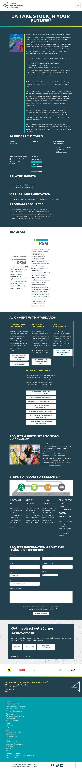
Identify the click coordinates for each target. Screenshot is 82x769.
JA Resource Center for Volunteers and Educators (29, 209)
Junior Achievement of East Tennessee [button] (20, 755)
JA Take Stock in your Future (19, 364)
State (44, 572)
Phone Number (48, 563)
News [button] (8, 739)
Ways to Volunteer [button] (13, 704)
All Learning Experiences (41, 398)
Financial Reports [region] (12, 720)
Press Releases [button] (11, 737)
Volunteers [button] (10, 702)
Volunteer (30, 647)
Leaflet (61, 663)
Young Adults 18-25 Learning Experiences (41, 422)
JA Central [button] (34, 766)
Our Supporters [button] (12, 718)
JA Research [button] (10, 734)
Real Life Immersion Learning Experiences (41, 416)
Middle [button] (8, 748)
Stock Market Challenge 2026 (25, 185)
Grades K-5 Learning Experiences (41, 402)
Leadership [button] (10, 725)
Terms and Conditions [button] (19, 764)
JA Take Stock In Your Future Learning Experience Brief (31, 214)
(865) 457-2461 (10, 691)
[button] (53, 765)
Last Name (46, 555)
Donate (17, 647)
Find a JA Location (12, 758)
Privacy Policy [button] (32, 764)
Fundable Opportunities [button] (15, 716)
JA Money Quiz (61, 152)
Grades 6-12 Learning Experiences (41, 406)
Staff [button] (7, 728)
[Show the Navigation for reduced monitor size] (78, 5)
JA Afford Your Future (63, 147)
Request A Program (46, 647)
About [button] (8, 723)
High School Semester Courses (41, 411)
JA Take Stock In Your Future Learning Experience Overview (33, 216)
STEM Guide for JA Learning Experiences (26, 218)
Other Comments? (16, 588)
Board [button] (8, 730)
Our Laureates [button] (11, 741)
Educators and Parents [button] (16, 707)
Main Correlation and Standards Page (19, 357)
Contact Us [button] (9, 689)
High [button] (7, 750)
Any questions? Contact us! (20, 656)
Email (12, 563)
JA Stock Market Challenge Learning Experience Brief (31, 211)
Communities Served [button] (13, 732)
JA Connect (60, 149)
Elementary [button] (10, 746)
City (11, 572)
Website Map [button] (25, 766)
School (12, 580)
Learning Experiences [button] (15, 744)
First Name (14, 555)
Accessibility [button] (16, 766)
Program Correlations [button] (14, 711)
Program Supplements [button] (14, 709)
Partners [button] (9, 714)
